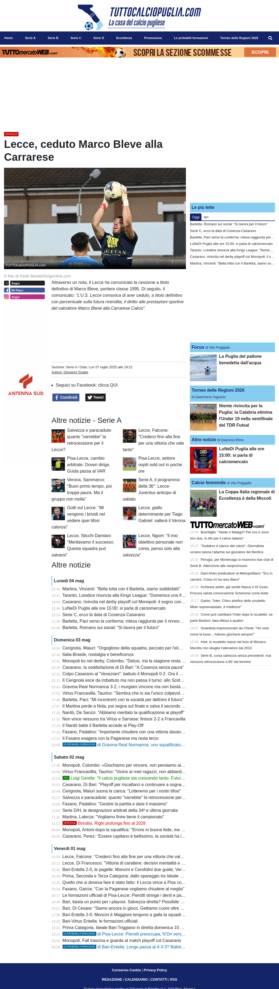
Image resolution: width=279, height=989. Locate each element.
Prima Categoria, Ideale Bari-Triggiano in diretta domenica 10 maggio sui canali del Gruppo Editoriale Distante (167, 927)
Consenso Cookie (126, 970)
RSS (173, 979)
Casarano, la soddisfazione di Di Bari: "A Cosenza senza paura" (123, 667)
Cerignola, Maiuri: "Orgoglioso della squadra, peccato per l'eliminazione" (131, 648)
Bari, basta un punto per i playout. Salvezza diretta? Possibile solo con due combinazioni (147, 901)
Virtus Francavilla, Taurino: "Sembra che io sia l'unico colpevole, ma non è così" (138, 693)
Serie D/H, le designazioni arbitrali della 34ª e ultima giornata (120, 810)
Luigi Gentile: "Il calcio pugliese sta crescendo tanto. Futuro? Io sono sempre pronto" (147, 778)
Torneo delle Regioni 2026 (218, 390)
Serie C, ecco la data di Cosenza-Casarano (104, 614)
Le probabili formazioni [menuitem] (191, 38)
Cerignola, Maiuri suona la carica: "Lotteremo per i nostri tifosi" (122, 791)
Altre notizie (204, 439)
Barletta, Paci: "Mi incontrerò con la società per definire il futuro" (123, 699)
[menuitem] (270, 38)
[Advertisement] (232, 164)
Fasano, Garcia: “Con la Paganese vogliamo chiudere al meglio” (123, 889)
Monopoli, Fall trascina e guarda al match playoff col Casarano (122, 940)
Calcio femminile (209, 482)
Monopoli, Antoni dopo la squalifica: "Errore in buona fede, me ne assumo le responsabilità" (149, 829)
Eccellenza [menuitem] (124, 38)
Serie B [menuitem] (53, 38)
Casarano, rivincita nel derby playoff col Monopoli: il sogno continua (126, 601)
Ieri (206, 217)
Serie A (71, 367)
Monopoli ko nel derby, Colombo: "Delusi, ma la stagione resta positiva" (130, 661)
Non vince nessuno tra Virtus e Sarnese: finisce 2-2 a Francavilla (124, 719)
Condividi (66, 397)
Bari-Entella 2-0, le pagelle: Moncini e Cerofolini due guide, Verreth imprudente (137, 869)
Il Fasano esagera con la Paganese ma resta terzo (111, 738)
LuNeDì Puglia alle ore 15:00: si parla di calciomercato (114, 608)
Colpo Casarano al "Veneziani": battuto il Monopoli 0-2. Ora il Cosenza (129, 674)
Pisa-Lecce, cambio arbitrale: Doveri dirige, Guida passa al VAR (88, 464)
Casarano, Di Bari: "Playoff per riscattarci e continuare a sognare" (125, 784)
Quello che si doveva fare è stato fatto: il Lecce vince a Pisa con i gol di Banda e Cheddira (148, 882)
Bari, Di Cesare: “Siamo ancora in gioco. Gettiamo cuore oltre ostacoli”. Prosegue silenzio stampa (155, 908)
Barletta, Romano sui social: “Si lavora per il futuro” (111, 627)
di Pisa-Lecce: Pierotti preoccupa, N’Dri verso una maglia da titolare (144, 934)
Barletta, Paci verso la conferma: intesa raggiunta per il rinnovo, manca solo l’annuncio (145, 621)
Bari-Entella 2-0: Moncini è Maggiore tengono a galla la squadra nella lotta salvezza (142, 914)
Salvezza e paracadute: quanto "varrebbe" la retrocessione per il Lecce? (131, 797)
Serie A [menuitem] (30, 38)
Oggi (195, 217)
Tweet (95, 397)
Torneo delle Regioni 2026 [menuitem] (239, 38)
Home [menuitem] (8, 38)
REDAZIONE (112, 979)
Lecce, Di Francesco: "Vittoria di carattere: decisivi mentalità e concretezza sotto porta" (145, 863)
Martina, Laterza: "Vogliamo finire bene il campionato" (113, 817)
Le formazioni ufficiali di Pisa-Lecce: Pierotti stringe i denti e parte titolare (132, 895)
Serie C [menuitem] (76, 38)
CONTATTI (158, 979)
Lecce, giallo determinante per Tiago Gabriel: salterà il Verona (161, 514)
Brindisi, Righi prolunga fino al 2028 (104, 823)
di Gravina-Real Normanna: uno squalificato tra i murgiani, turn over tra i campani (157, 744)
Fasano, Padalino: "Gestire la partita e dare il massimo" (115, 804)
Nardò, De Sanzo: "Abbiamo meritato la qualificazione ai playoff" (124, 712)
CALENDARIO (136, 979)
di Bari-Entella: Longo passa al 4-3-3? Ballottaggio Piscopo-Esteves (144, 947)
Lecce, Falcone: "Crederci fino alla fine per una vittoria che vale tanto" (129, 856)
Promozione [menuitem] (153, 38)
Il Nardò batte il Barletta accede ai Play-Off (103, 725)
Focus (198, 347)
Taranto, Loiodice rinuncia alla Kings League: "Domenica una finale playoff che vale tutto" (147, 595)
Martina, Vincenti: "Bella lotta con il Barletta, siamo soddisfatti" (121, 589)
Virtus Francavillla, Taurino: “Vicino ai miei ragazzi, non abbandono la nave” (134, 771)
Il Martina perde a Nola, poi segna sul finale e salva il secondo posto (127, 706)
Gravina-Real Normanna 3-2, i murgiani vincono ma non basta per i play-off (134, 686)
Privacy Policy (155, 970)
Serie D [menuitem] (98, 38)
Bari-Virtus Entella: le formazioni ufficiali (100, 921)
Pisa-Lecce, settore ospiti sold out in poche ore (160, 464)
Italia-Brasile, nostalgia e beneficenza (98, 654)
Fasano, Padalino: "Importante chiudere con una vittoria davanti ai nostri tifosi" (137, 732)
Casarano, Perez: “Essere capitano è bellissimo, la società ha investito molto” (136, 836)
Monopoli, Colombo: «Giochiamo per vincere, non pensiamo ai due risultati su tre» (141, 765)
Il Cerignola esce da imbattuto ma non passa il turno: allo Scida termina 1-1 (134, 680)
